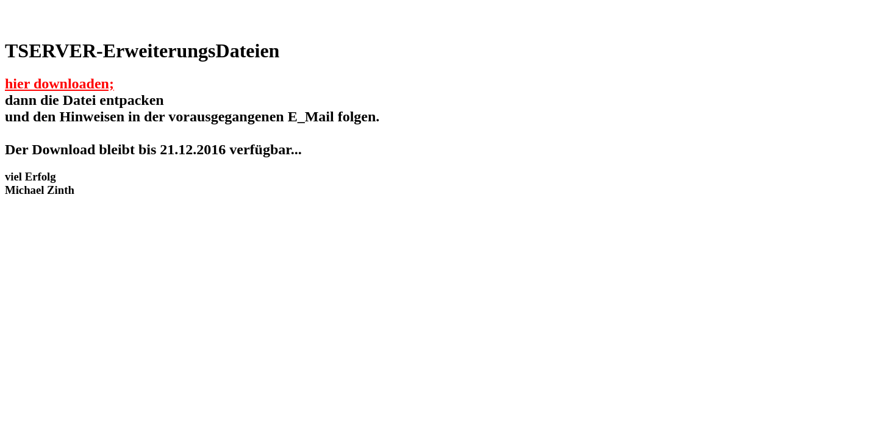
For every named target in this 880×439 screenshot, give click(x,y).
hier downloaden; (59, 83)
